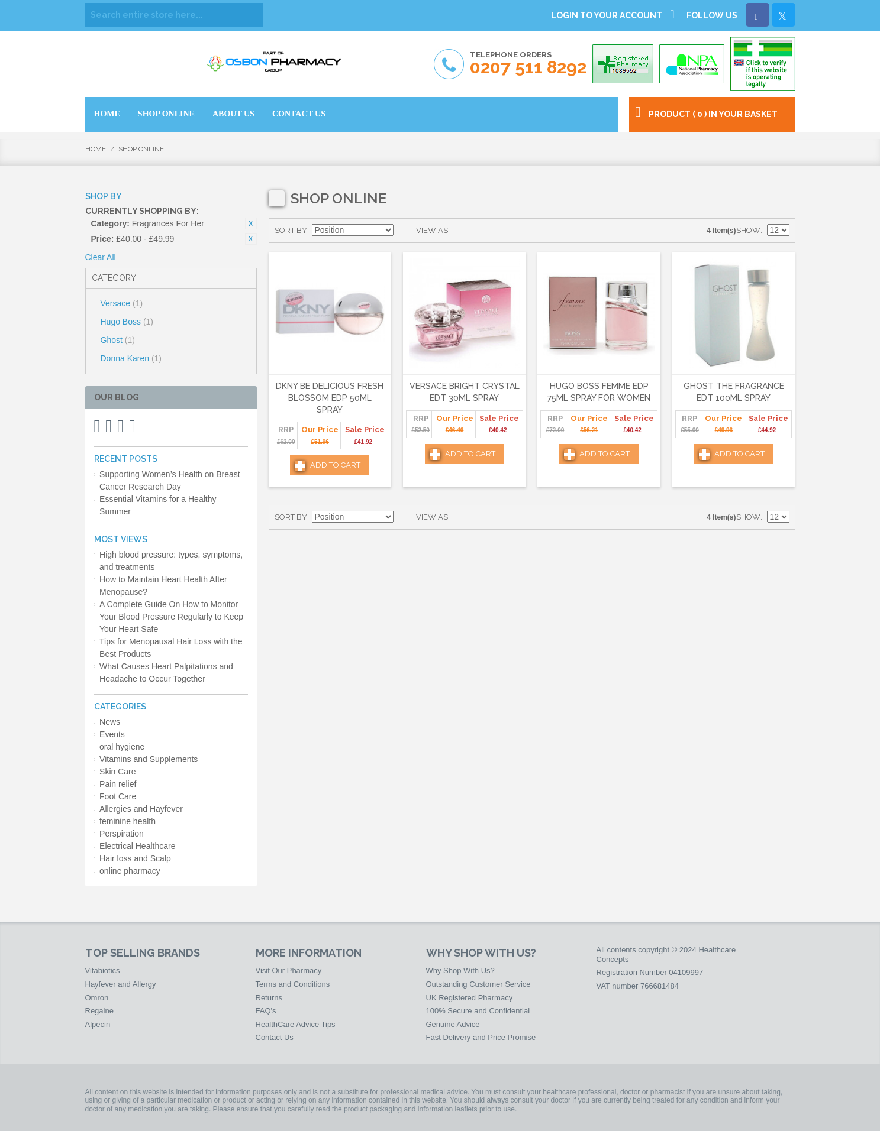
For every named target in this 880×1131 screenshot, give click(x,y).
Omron (97, 997)
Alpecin (98, 1024)
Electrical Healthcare (137, 846)
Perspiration (121, 833)
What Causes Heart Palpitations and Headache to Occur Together (166, 672)
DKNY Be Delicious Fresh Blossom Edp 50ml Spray (329, 397)
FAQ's (266, 1010)
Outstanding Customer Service (478, 984)
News (109, 722)
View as (432, 230)
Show (748, 230)
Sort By (291, 230)
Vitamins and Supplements (148, 759)
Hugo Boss (127, 321)
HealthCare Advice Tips (296, 1024)
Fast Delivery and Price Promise (481, 1037)
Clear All (100, 257)
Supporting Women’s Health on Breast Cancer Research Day (169, 480)
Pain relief (117, 784)
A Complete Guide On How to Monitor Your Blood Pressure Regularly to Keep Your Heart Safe (171, 616)
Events (112, 734)
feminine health (127, 821)
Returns (269, 997)
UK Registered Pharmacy (469, 997)
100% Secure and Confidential (478, 1010)
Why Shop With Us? (460, 970)
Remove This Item (251, 223)
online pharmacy (129, 871)
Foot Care (117, 796)
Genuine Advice (453, 1024)
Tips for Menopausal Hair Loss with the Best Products (170, 648)
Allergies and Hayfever (141, 809)
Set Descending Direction (404, 230)
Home (95, 149)
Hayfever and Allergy (120, 984)
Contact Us (275, 1037)
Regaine (99, 1010)
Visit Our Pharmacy (289, 970)
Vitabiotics (102, 970)
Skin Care (117, 771)
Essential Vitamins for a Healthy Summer (157, 505)
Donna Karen (131, 358)
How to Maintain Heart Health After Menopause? (163, 586)
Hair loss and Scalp (135, 858)
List (482, 230)
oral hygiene (121, 746)
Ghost (118, 340)
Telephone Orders (528, 63)
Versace (122, 303)
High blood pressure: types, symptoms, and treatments (171, 561)
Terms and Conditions (293, 984)
